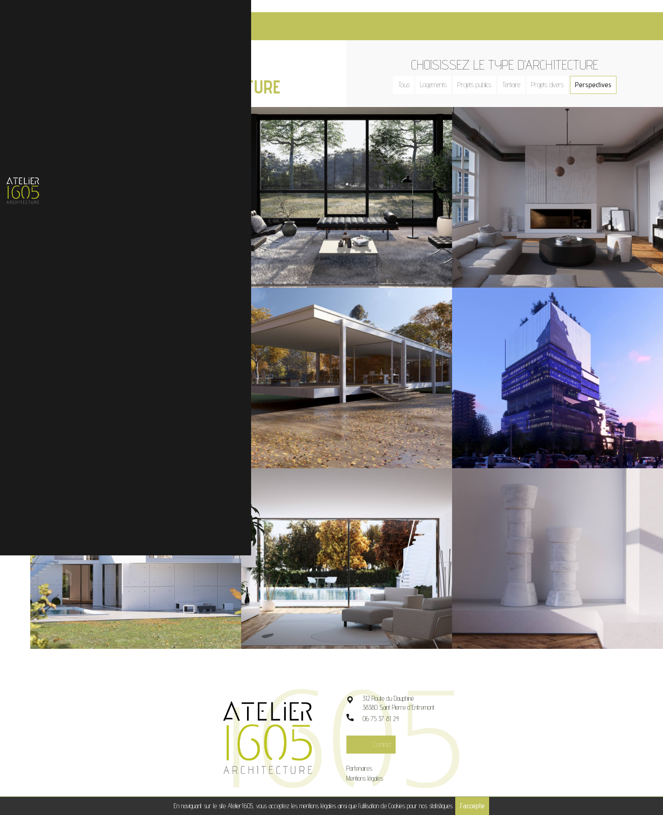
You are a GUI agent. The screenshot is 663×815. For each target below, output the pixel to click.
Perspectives (597, 72)
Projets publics (478, 72)
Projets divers (551, 72)
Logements (437, 72)
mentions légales (317, 806)
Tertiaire (515, 72)
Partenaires (367, 755)
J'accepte (472, 805)
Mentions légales (372, 765)
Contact (390, 731)
